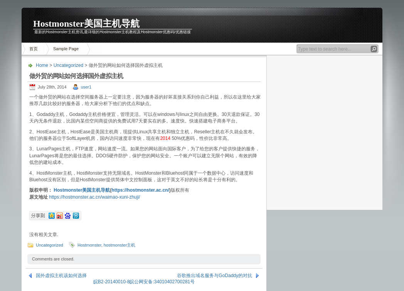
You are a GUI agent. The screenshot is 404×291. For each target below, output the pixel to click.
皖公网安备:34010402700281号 (162, 281)
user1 (86, 87)
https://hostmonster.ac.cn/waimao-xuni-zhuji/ (94, 197)
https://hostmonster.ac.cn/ (140, 190)
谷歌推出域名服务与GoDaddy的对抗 (214, 275)
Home (42, 65)
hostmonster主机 (120, 245)
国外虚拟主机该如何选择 (61, 275)
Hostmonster (89, 245)
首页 (33, 48)
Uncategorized (68, 65)
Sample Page (66, 48)
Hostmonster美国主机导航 (86, 24)
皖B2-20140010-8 (111, 281)
